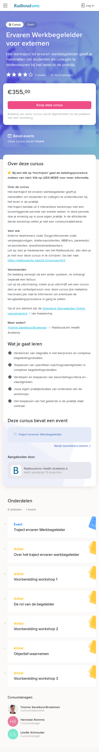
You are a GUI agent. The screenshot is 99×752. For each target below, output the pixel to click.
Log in (87, 5)
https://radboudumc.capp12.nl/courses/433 (36, 260)
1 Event (39, 141)
